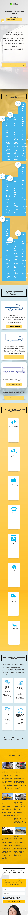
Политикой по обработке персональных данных (11, 898)
